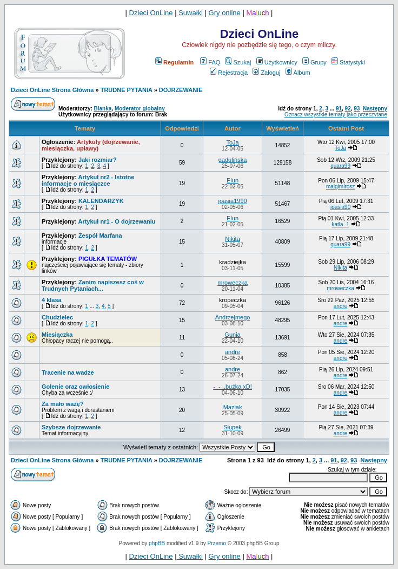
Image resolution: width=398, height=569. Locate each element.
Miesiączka (57, 334)
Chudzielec (57, 317)
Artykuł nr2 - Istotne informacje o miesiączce (88, 180)
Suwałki (190, 13)
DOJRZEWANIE (181, 90)
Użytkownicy (276, 62)
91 (339, 109)
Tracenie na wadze (68, 372)
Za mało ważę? (63, 404)
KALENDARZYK (101, 201)
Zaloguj (266, 72)
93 (357, 109)
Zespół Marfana (100, 235)
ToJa (232, 142)
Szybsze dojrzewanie (71, 427)
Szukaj (238, 62)
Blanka (103, 109)
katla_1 (340, 224)
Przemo (217, 543)
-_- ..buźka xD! (232, 386)
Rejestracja (229, 72)
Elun (232, 180)
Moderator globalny (140, 109)
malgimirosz (340, 186)
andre (341, 306)
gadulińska (232, 159)
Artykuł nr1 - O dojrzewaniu (116, 221)
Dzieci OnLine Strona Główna (52, 90)
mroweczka (232, 282)
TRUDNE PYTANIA (126, 90)
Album (298, 72)
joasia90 (340, 207)
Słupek (232, 427)
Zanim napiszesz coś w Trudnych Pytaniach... (93, 285)
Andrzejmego (232, 317)
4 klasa (52, 300)
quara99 (340, 166)
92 (348, 109)
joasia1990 (232, 201)
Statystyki (348, 62)
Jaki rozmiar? (97, 159)
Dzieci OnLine (151, 13)
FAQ (210, 62)
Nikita (232, 239)
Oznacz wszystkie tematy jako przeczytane (335, 114)
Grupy (314, 62)
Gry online (225, 13)
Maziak (232, 407)
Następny (375, 109)
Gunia (232, 334)
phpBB (157, 543)
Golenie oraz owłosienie (75, 386)
